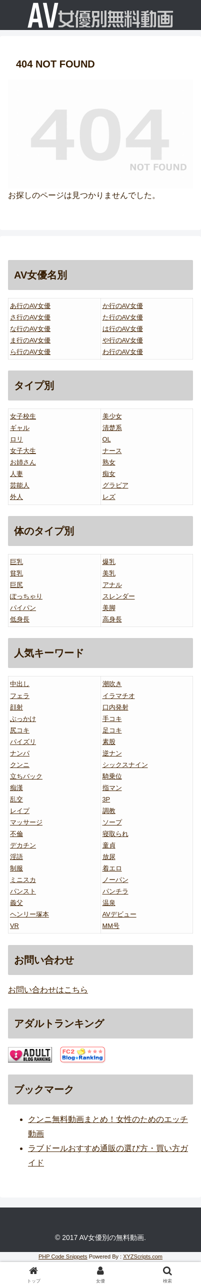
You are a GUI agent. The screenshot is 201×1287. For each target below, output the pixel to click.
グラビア (115, 485)
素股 (109, 742)
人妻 (16, 474)
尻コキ (20, 730)
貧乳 (16, 573)
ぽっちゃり (26, 596)
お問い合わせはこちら (48, 990)
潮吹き (112, 684)
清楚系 (112, 428)
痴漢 (16, 788)
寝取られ (115, 834)
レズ (109, 496)
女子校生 (23, 416)
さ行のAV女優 (30, 317)
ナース (112, 450)
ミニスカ (23, 880)
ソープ (112, 822)
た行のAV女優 (122, 317)
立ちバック (26, 776)
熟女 (109, 462)
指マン (112, 788)
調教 (109, 810)
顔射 (16, 707)
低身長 (20, 619)
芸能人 (20, 485)
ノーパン (115, 880)
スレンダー (118, 596)
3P (106, 799)
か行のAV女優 (122, 306)
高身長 (112, 619)
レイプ (20, 810)
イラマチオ (118, 696)
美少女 (112, 416)
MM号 (111, 926)
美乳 (109, 573)
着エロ (112, 868)
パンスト (23, 891)
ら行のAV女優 (30, 352)
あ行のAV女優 (30, 306)
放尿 (109, 856)
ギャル (20, 428)
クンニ (20, 764)
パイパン (23, 608)
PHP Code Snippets (63, 1257)
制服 (16, 868)
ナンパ (20, 753)
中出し (20, 684)
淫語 (16, 856)
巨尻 (16, 584)
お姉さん (23, 462)
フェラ (20, 696)
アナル (112, 584)
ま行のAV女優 (30, 340)
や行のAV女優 (122, 340)
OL (106, 439)
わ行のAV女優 (122, 352)
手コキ (112, 718)
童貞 (109, 845)
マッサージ (26, 822)
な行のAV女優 (30, 328)
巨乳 (16, 562)
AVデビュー (119, 914)
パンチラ (115, 891)
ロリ (16, 439)
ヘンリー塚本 (29, 914)
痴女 (109, 474)
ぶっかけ (23, 718)
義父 (16, 902)
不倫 (16, 834)
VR (14, 926)
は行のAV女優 (122, 328)
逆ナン (112, 753)
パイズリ (23, 742)
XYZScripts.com (142, 1257)
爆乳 (109, 562)
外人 (16, 496)
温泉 (109, 902)
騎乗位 (112, 776)
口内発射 (115, 707)
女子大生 (23, 450)
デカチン (23, 845)
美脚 (109, 608)
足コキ (112, 730)
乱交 (16, 799)
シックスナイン (125, 764)
